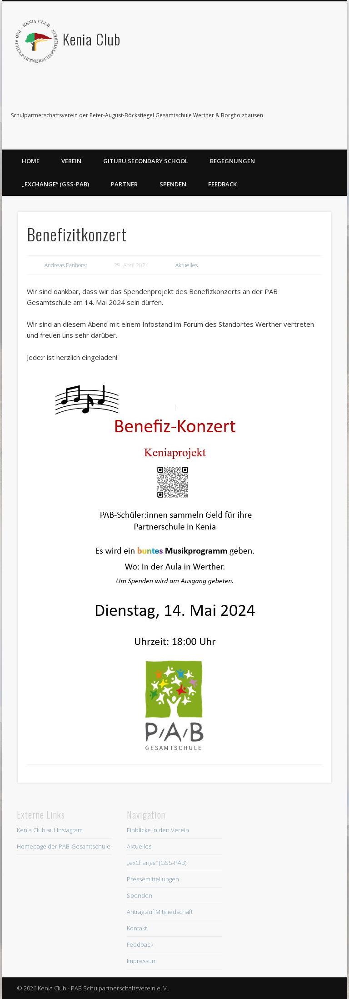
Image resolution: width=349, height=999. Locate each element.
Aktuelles (186, 265)
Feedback (222, 184)
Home (31, 161)
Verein (71, 161)
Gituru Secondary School (145, 161)
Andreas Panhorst (66, 265)
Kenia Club (91, 39)
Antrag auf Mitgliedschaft (160, 912)
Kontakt (137, 928)
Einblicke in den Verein (158, 830)
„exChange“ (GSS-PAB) (55, 184)
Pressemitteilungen (153, 879)
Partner (124, 184)
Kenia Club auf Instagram (50, 830)
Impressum (142, 961)
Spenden (173, 184)
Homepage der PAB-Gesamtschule (63, 846)
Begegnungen (232, 161)
